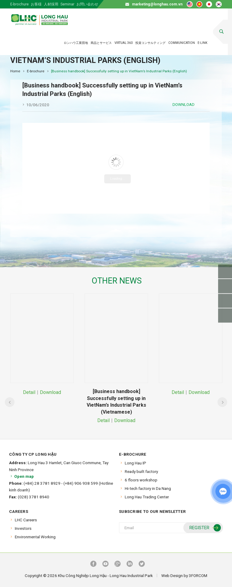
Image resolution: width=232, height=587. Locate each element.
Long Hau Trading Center (147, 496)
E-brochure (19, 4)
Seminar (67, 4)
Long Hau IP (135, 463)
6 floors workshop (141, 479)
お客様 (36, 4)
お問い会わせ (87, 4)
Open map (21, 476)
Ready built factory (141, 471)
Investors (23, 528)
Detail (29, 392)
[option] (42, 345)
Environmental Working (35, 536)
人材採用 (51, 4)
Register (204, 528)
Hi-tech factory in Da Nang (148, 488)
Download (183, 104)
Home (15, 71)
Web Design (172, 575)
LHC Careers (26, 519)
